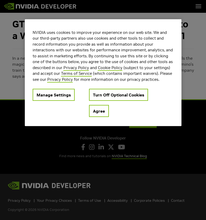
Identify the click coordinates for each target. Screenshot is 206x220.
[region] (103, 72)
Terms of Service (76, 73)
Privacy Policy (76, 67)
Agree (99, 111)
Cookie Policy (110, 67)
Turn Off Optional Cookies (118, 94)
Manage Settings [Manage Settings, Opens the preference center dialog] (54, 94)
